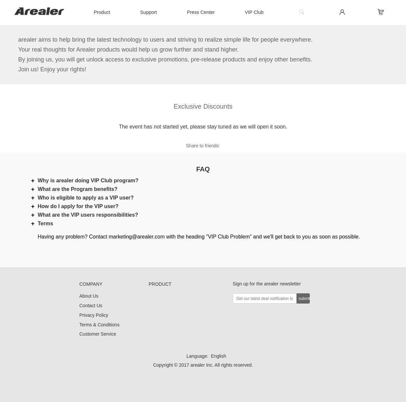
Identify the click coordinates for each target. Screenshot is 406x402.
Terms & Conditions (99, 324)
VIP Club (254, 12)
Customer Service (97, 334)
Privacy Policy (93, 315)
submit (304, 298)
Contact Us (90, 305)
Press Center (201, 12)
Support (148, 12)
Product (102, 12)
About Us (89, 296)
